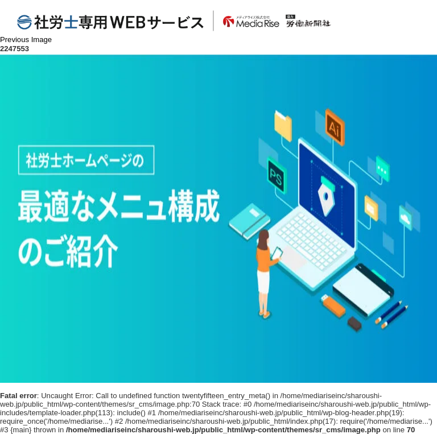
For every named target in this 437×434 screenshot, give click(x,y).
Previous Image (26, 39)
